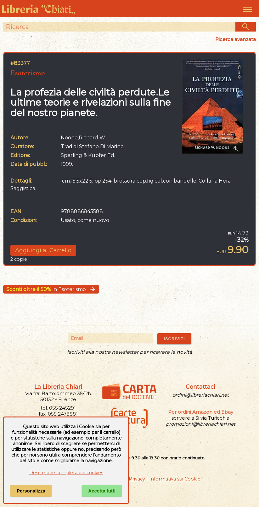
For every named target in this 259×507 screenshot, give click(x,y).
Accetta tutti (101, 490)
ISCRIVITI (174, 338)
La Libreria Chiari (58, 386)
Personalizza (31, 490)
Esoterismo (27, 73)
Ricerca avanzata (235, 39)
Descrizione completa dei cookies (66, 472)
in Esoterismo (51, 289)
